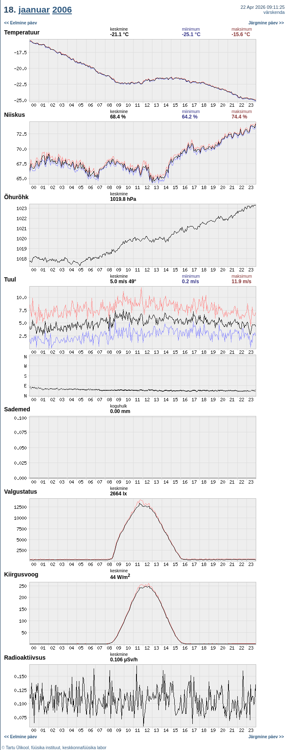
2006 (62, 9)
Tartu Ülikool (17, 747)
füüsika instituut (45, 747)
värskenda (274, 12)
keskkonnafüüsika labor (85, 747)
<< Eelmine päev (20, 23)
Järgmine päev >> (266, 23)
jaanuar (34, 9)
